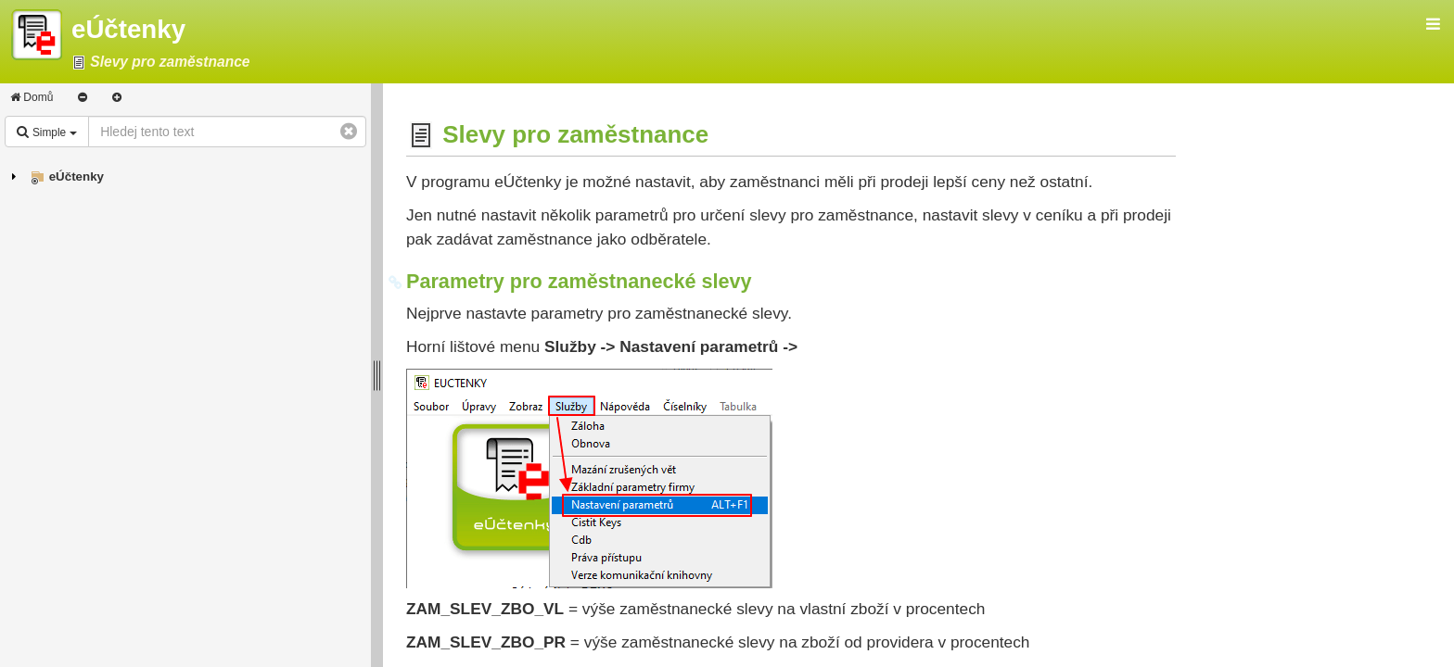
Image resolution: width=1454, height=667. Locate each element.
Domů (31, 97)
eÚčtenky (76, 176)
